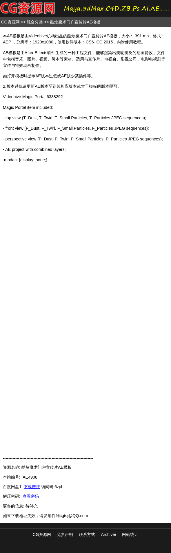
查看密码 (31, 496)
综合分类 (35, 22)
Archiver (108, 534)
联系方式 (87, 534)
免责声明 (65, 534)
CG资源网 (10, 22)
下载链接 (32, 486)
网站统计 (130, 534)
